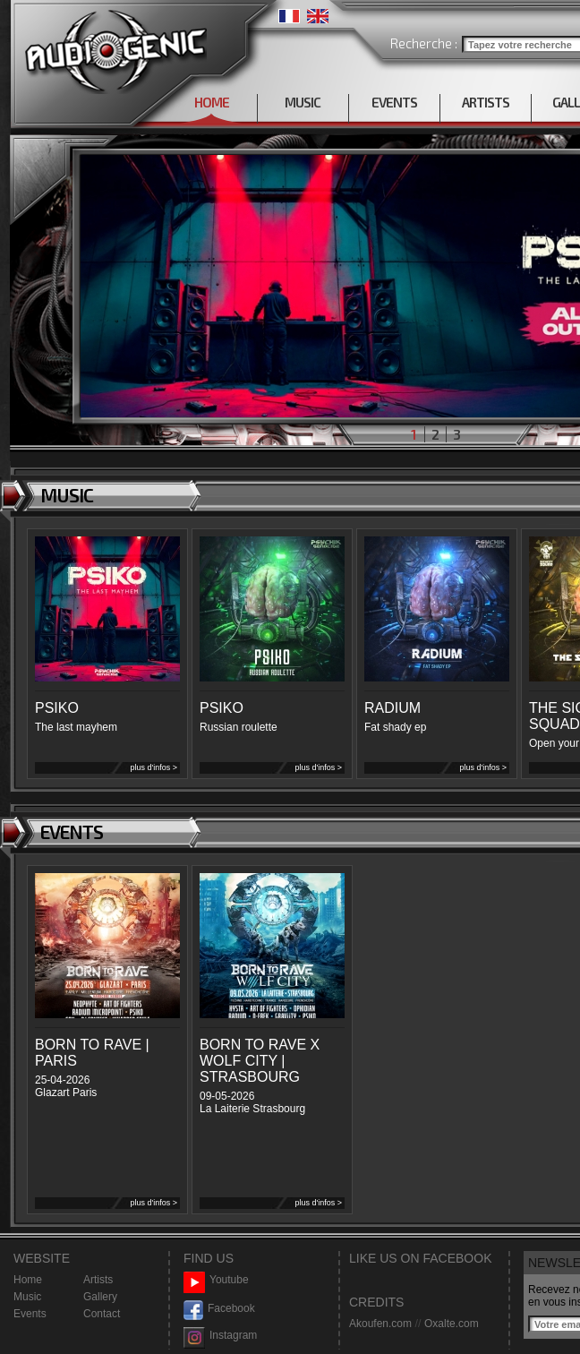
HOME (211, 102)
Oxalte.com (451, 1323)
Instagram (220, 1335)
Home (27, 1279)
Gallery (100, 1296)
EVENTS (394, 102)
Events (30, 1313)
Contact (101, 1313)
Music (27, 1296)
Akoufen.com (380, 1323)
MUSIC (302, 102)
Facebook (219, 1308)
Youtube (216, 1280)
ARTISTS (485, 102)
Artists (98, 1279)
